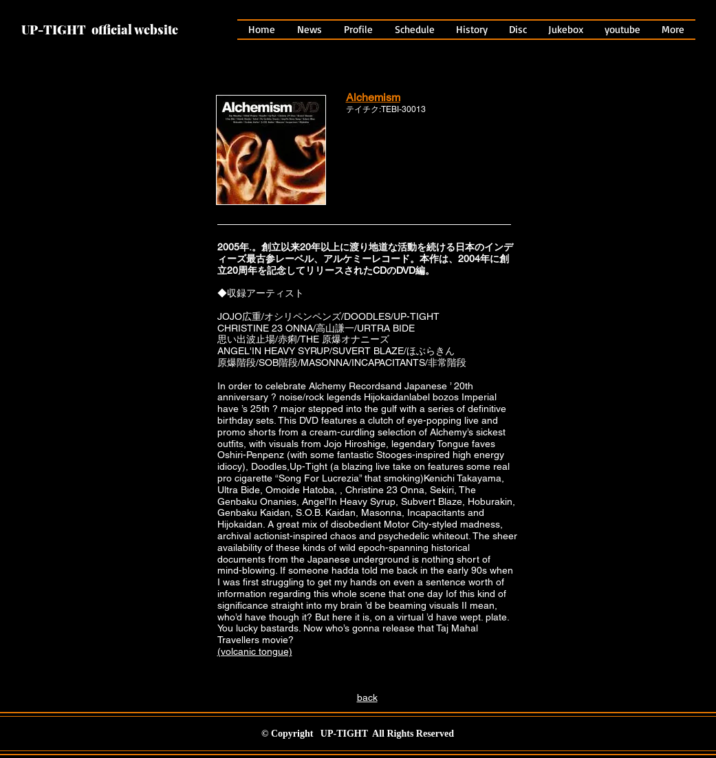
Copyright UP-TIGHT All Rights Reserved (362, 733)
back (367, 697)
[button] (472, 30)
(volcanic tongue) (254, 651)
